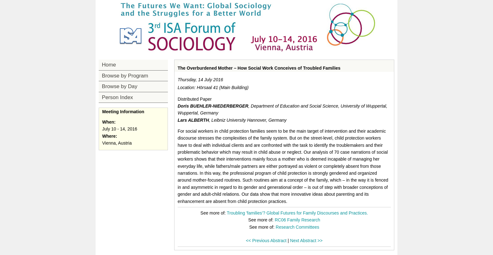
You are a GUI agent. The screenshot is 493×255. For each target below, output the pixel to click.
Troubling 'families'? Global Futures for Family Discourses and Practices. (297, 212)
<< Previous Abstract (266, 240)
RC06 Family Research (297, 219)
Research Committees (297, 227)
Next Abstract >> (306, 240)
